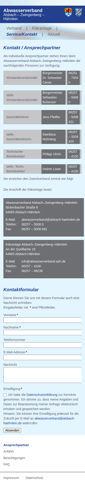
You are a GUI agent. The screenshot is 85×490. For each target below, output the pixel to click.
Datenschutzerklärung (42, 394)
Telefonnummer (14, 340)
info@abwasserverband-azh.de (44, 261)
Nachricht (10, 364)
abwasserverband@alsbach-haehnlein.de (51, 219)
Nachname (12, 327)
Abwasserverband (22, 10)
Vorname (10, 315)
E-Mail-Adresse (15, 352)
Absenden (12, 430)
